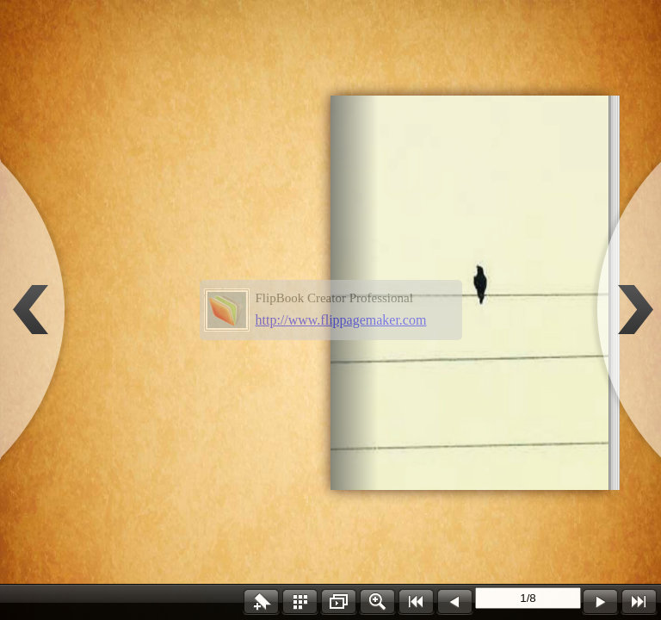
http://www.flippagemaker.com (341, 320)
